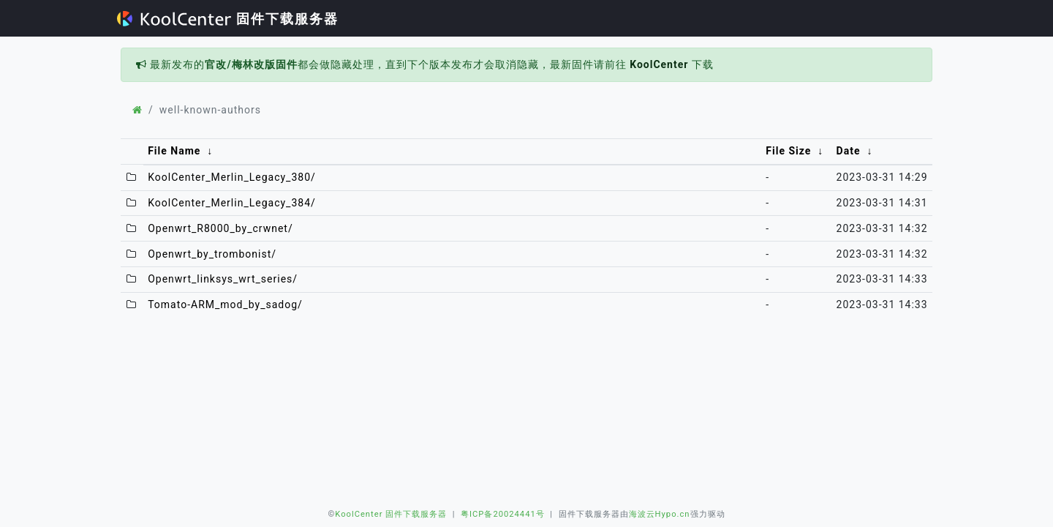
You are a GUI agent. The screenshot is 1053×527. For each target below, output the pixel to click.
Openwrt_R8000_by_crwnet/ (220, 228)
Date (849, 151)
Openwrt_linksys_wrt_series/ (223, 279)
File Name (174, 151)
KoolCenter (659, 64)
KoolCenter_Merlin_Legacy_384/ (232, 203)
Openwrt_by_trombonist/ (212, 254)
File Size (788, 151)
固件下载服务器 (228, 18)
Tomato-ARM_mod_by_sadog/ (225, 304)
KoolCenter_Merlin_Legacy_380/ (232, 177)
